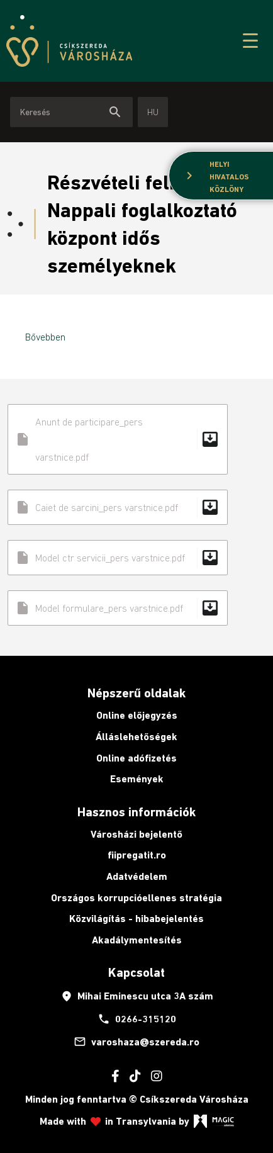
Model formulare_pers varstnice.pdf (117, 608)
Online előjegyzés (136, 715)
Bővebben (45, 336)
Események (137, 779)
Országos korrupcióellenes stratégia (136, 898)
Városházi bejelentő (136, 834)
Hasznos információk (136, 811)
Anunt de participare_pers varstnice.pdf (117, 439)
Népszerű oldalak (136, 692)
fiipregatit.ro (137, 855)
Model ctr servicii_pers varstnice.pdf (117, 558)
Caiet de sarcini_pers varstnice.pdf (117, 507)
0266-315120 (137, 1019)
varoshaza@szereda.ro (136, 1041)
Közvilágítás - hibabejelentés (136, 919)
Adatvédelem (136, 876)
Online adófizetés (136, 758)
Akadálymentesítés (137, 940)
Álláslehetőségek (136, 737)
